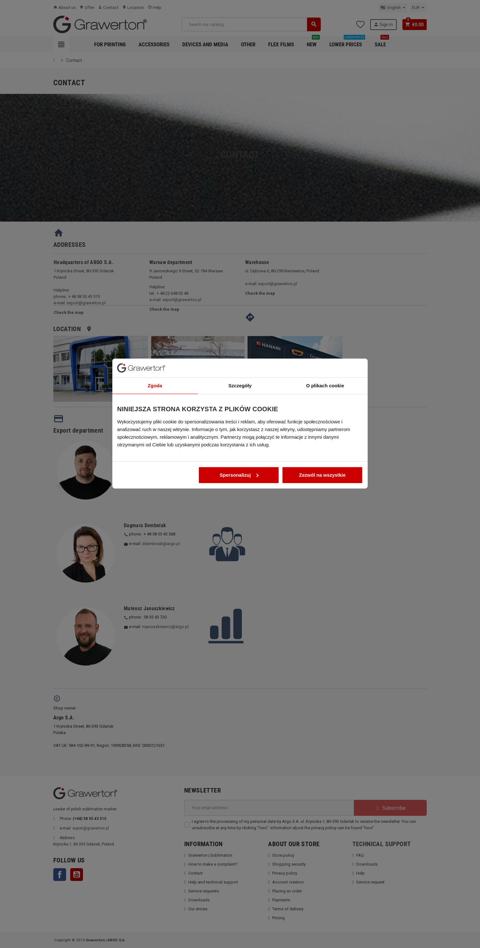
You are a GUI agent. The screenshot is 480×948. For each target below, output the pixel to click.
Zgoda (155, 430)
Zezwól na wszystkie (322, 519)
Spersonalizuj (239, 519)
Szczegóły (240, 430)
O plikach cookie (325, 430)
